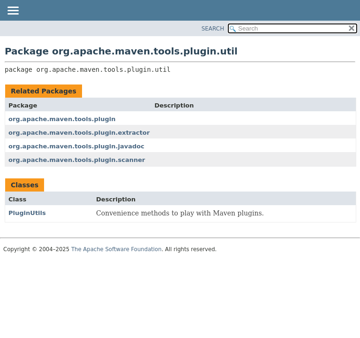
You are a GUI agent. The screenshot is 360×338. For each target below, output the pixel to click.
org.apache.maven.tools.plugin (61, 119)
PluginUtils (27, 212)
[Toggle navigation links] (13, 11)
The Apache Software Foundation (116, 249)
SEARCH (213, 28)
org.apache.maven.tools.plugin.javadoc (76, 146)
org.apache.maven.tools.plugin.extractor (79, 132)
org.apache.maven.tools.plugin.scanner (76, 159)
